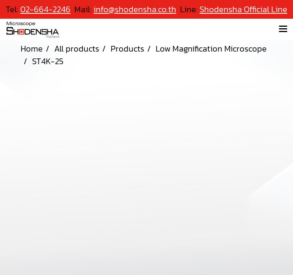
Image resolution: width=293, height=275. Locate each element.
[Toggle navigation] (283, 29)
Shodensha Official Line (243, 9)
